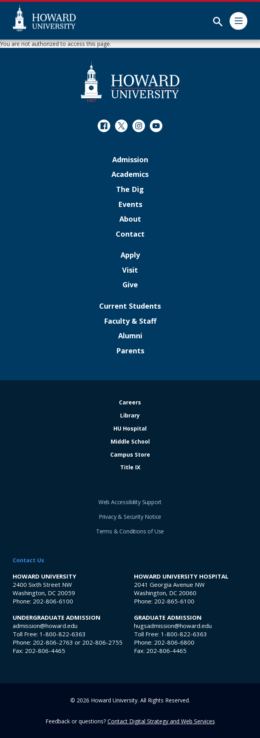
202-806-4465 (45, 651)
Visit (130, 270)
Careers (130, 402)
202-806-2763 (53, 642)
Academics (130, 174)
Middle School (130, 441)
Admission (130, 160)
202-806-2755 (102, 642)
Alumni (130, 336)
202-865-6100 (174, 601)
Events (130, 204)
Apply (130, 255)
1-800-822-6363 (63, 634)
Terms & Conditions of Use (130, 531)
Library (130, 415)
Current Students (130, 306)
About (130, 219)
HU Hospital (130, 428)
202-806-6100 (53, 601)
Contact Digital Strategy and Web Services (161, 721)
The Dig (130, 189)
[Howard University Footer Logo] (130, 81)
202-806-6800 (174, 642)
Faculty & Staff (130, 321)
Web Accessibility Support (130, 502)
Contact (130, 234)
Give (130, 285)
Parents (130, 351)
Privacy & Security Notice (130, 516)
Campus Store (130, 455)
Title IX (130, 467)
